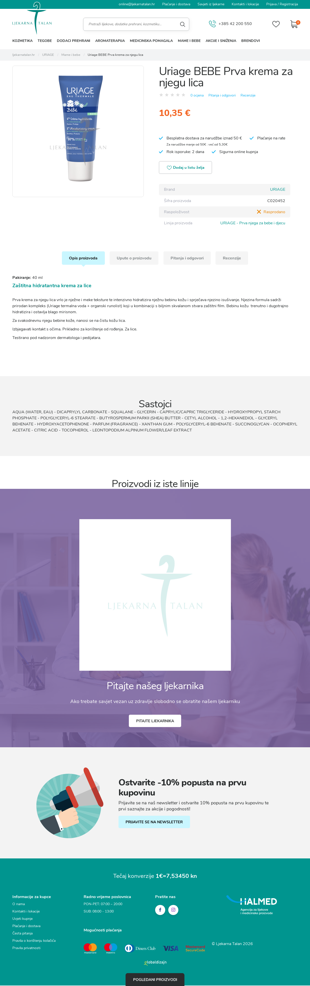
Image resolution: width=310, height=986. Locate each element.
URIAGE (277, 190)
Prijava (271, 4)
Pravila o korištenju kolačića (34, 941)
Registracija (289, 4)
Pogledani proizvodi (155, 979)
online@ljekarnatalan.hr (137, 4)
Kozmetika (22, 40)
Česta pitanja (22, 934)
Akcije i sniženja (221, 40)
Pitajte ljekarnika (155, 721)
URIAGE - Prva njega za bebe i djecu (252, 223)
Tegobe (45, 40)
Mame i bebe (189, 40)
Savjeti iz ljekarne (211, 4)
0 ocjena (197, 95)
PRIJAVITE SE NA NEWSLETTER (154, 823)
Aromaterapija (110, 40)
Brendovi (250, 40)
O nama (18, 905)
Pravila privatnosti (26, 949)
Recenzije (248, 95)
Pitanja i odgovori (222, 95)
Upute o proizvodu (133, 258)
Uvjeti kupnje (22, 919)
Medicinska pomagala (151, 40)
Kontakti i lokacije (245, 4)
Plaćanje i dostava (176, 4)
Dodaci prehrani (73, 40)
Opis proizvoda (81, 258)
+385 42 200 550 (229, 24)
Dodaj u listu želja (186, 168)
